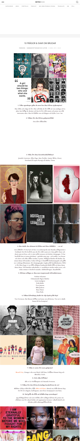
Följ (73, 6)
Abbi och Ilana (41, 389)
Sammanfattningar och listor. (37, 48)
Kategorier (9, 6)
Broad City (19, 372)
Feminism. (22, 48)
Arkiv (17, 6)
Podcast (33, 6)
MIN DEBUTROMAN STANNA (47, 6)
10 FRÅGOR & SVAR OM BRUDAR (40, 43)
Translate (61, 6)
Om (68, 6)
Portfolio (25, 6)
